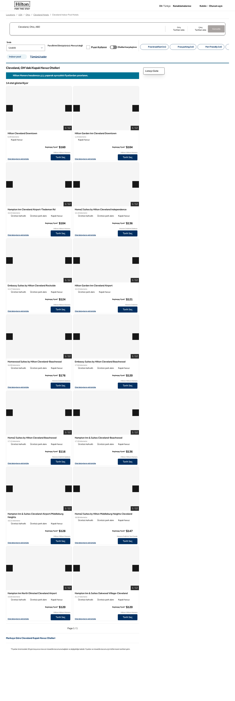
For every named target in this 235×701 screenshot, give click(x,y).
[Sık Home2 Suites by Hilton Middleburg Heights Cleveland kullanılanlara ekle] (135, 514)
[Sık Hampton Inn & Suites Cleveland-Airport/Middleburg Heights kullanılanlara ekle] (68, 514)
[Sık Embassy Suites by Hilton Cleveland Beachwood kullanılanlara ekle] (135, 361)
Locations (10, 15)
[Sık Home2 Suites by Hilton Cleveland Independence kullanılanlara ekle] (135, 209)
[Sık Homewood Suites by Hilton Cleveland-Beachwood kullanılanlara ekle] (68, 361)
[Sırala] (32, 48)
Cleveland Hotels (41, 15)
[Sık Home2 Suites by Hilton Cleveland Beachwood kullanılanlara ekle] (68, 438)
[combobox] (87, 27)
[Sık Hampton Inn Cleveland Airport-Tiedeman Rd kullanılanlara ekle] (68, 209)
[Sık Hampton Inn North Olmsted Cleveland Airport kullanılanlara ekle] (68, 593)
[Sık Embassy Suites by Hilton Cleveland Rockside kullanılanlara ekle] (68, 285)
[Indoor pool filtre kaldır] (24, 57)
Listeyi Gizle (154, 71)
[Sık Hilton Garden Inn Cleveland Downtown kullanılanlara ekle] (135, 133)
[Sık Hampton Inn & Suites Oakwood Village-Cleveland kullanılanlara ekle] (135, 593)
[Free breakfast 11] (160, 47)
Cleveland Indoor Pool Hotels (65, 15)
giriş (42, 75)
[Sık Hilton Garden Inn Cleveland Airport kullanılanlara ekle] (135, 285)
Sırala (15, 42)
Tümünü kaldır (38, 56)
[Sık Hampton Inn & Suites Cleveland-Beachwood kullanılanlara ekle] (135, 438)
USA (20, 15)
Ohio (28, 15)
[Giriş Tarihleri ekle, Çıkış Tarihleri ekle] (187, 29)
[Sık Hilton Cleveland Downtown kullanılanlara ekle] (68, 133)
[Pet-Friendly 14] (217, 47)
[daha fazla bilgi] (68, 147)
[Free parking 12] (189, 47)
